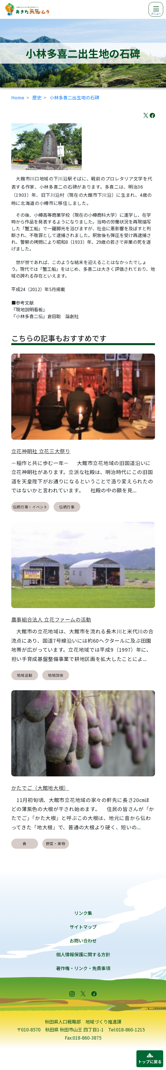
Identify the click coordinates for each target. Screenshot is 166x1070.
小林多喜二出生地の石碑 (74, 97)
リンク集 (83, 913)
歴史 (36, 97)
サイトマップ (83, 926)
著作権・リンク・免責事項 (83, 968)
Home (17, 97)
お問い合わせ (83, 940)
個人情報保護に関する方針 (83, 954)
